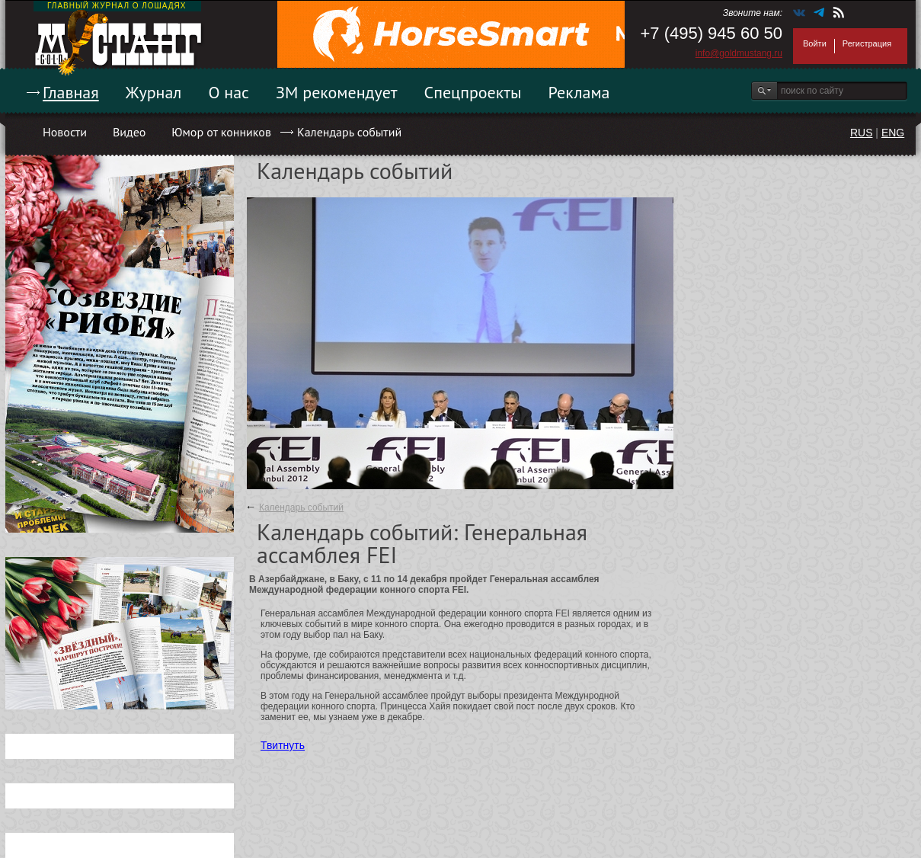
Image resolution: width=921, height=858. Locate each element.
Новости (65, 131)
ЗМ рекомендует (337, 92)
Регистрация (867, 43)
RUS (861, 132)
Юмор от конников (221, 131)
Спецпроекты (473, 92)
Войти (815, 43)
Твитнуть (283, 745)
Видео (129, 131)
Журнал (154, 92)
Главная (71, 92)
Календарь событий (349, 131)
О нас (228, 92)
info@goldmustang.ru (739, 53)
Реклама (579, 92)
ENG (892, 132)
